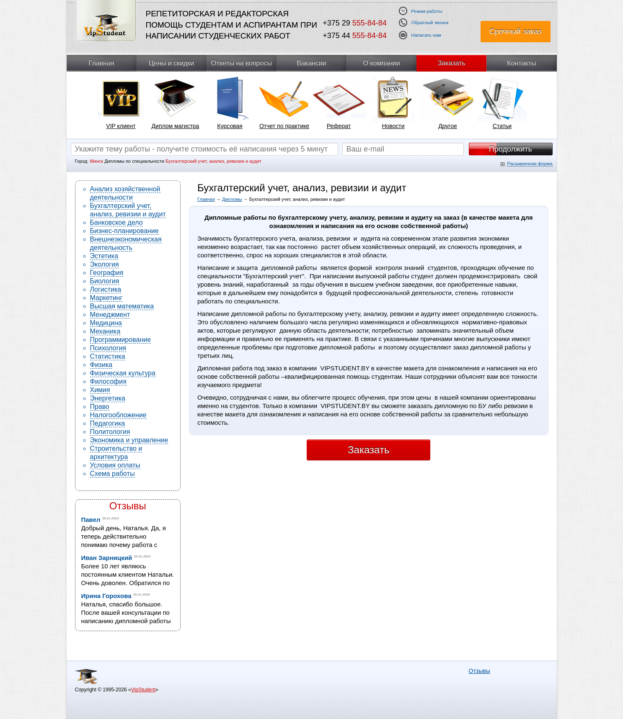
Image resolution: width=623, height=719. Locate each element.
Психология (108, 348)
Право (100, 406)
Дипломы (232, 199)
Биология (104, 281)
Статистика (107, 356)
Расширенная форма (529, 163)
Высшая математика (122, 306)
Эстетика (104, 255)
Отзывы (127, 505)
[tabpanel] (121, 105)
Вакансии (311, 63)
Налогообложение (118, 415)
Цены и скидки (171, 63)
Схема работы (112, 473)
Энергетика (108, 398)
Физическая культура (122, 373)
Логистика (105, 289)
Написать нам (426, 35)
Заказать (451, 63)
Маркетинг (106, 297)
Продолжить (510, 149)
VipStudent (143, 690)
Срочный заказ (515, 31)
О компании (381, 63)
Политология (110, 431)
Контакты (521, 63)
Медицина (106, 322)
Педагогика (107, 423)
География (107, 272)
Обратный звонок (430, 23)
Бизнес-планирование (124, 230)
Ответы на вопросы (241, 63)
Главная (101, 63)
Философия (108, 381)
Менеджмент (110, 314)
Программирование (120, 339)
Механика (105, 331)
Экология (104, 264)
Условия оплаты (115, 465)
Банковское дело (116, 222)
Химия (100, 389)
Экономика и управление (129, 440)
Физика (101, 364)
